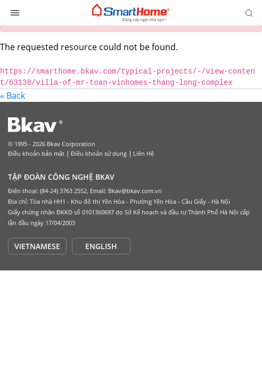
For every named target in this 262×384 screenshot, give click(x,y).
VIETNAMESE (37, 246)
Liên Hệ (143, 153)
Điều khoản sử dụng (99, 153)
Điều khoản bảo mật (36, 153)
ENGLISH (101, 246)
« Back (12, 95)
